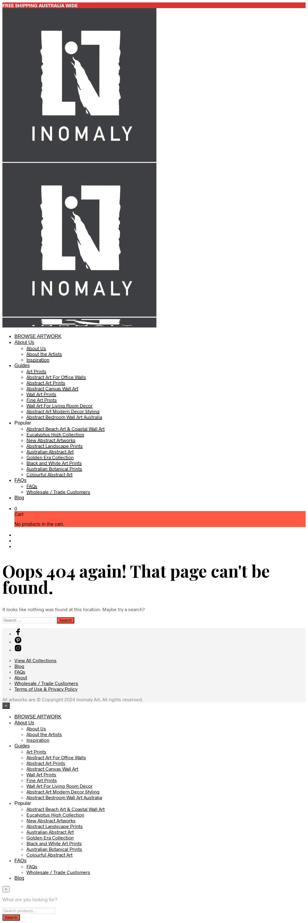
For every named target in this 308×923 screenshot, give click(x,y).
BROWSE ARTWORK (37, 336)
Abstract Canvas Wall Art (52, 388)
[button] (15, 508)
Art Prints (36, 371)
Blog (19, 497)
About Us (24, 342)
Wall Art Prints (41, 394)
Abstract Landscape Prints (54, 446)
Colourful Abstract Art (49, 474)
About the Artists (44, 354)
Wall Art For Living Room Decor (59, 405)
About (20, 677)
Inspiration (37, 359)
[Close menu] (6, 705)
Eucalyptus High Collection (55, 434)
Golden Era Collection (50, 457)
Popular (22, 422)
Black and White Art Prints (54, 463)
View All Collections (35, 660)
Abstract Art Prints (45, 382)
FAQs (20, 480)
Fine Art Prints (41, 400)
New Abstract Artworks (50, 440)
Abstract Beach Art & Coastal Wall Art (65, 428)
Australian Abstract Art (50, 451)
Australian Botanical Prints (54, 468)
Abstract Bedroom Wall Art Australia (64, 417)
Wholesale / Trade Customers (58, 492)
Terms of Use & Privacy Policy (45, 689)
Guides (22, 365)
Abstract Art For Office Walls (56, 377)
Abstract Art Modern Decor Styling (63, 411)
